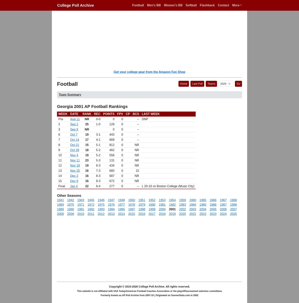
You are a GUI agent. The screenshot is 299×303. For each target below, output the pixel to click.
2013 (111, 214)
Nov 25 (75, 170)
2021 (192, 214)
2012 (101, 214)
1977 (121, 204)
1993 (101, 209)
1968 (233, 200)
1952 (152, 200)
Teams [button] (211, 83)
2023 (213, 214)
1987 (223, 204)
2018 (162, 214)
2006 (223, 209)
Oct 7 (73, 134)
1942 (70, 200)
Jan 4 (74, 186)
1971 (80, 204)
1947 (111, 200)
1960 (192, 200)
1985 (202, 204)
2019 (172, 214)
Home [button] (183, 83)
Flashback (207, 5)
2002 (182, 209)
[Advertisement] (152, 40)
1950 (131, 200)
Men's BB (154, 5)
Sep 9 (74, 129)
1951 (141, 200)
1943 (80, 200)
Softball (191, 5)
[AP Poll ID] (226, 84)
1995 (121, 209)
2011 (91, 214)
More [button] (236, 5)
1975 (101, 204)
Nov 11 (75, 160)
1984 (192, 204)
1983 (182, 204)
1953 (162, 200)
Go (238, 83)
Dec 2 (74, 175)
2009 (70, 214)
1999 (152, 209)
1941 (60, 200)
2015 (131, 214)
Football (138, 5)
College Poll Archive (75, 5)
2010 (80, 214)
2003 (192, 209)
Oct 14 (74, 139)
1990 (70, 209)
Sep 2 (74, 124)
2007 (233, 209)
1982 (172, 204)
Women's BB (173, 5)
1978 (131, 204)
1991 (80, 209)
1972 (91, 204)
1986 (213, 204)
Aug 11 (75, 119)
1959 (182, 200)
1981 (162, 204)
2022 (202, 214)
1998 (141, 209)
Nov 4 (74, 155)
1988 (233, 204)
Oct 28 (74, 150)
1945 (91, 200)
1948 (121, 200)
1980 (152, 204)
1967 (223, 200)
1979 (141, 204)
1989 (60, 209)
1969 (60, 204)
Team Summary (70, 94)
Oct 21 (74, 145)
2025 (233, 214)
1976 (111, 204)
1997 (131, 209)
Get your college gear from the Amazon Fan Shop (149, 72)
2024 (223, 214)
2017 (152, 214)
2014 (121, 214)
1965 (202, 200)
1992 (91, 209)
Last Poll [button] (197, 83)
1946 (101, 200)
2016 (141, 214)
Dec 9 (74, 181)
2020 (182, 214)
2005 (213, 209)
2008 (60, 214)
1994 (111, 209)
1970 (70, 204)
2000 (162, 209)
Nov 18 (75, 165)
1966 (213, 200)
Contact (223, 5)
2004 (202, 209)
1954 (172, 200)
